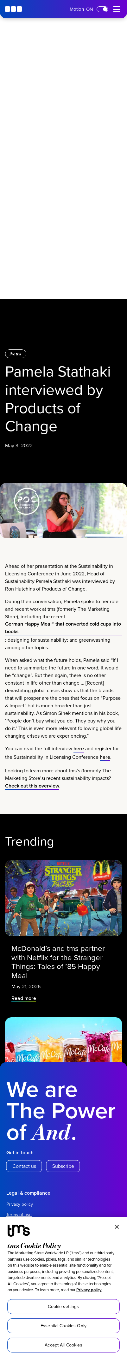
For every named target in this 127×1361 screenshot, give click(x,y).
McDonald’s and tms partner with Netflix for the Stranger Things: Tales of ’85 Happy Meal (58, 960)
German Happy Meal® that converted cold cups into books (63, 632)
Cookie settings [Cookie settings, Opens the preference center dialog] (63, 1306)
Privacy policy (89, 1290)
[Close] (117, 1227)
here (78, 753)
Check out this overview (32, 790)
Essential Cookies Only (63, 1325)
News (16, 354)
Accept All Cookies (63, 1345)
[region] (63, 1289)
